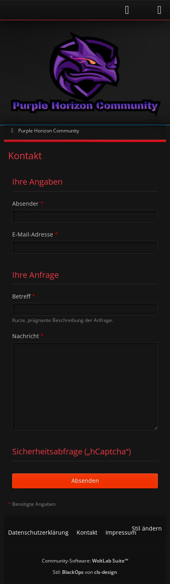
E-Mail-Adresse (32, 234)
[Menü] (159, 10)
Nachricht (25, 336)
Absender (25, 203)
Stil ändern (147, 528)
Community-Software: (85, 560)
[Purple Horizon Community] (85, 72)
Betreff (21, 296)
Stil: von (85, 572)
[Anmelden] (70, 10)
